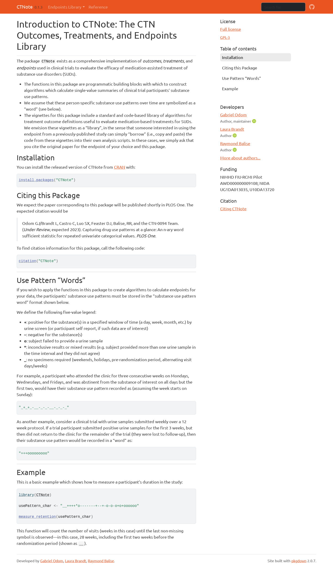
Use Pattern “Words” (241, 78)
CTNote (25, 6)
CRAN (119, 166)
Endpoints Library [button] (64, 6)
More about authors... (240, 157)
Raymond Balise (235, 143)
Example (230, 88)
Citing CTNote (233, 208)
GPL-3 (225, 37)
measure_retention (37, 517)
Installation (232, 57)
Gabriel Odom (233, 114)
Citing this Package (239, 67)
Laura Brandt (232, 129)
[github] (311, 7)
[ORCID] (254, 120)
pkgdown (298, 560)
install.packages (36, 180)
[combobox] (283, 7)
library (26, 495)
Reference (98, 6)
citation (27, 261)
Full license (230, 29)
